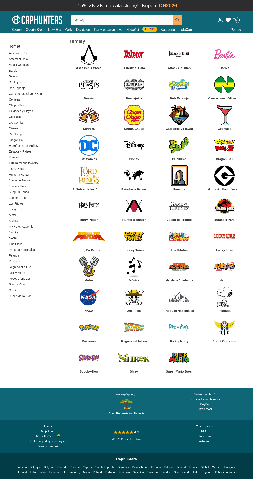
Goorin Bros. (35, 29)
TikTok (205, 431)
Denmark (123, 467)
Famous (14, 157)
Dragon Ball (16, 140)
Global (205, 467)
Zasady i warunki (48, 446)
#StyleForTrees (48, 436)
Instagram (204, 441)
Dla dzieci (83, 29)
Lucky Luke (16, 209)
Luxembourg (72, 472)
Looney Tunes (18, 197)
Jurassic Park (17, 186)
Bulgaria (49, 467)
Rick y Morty (17, 272)
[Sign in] (220, 20)
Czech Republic (105, 467)
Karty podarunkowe (108, 29)
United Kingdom (202, 472)
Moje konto (48, 431)
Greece (216, 467)
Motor (12, 215)
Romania (124, 472)
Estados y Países (20, 151)
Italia (33, 472)
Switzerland (181, 472)
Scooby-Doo (17, 284)
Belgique (35, 467)
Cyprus (87, 467)
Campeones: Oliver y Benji (26, 93)
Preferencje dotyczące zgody (48, 441)
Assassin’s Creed (20, 53)
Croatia (75, 467)
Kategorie (168, 29)
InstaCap (185, 29)
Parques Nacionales (22, 249)
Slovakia (138, 472)
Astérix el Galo (18, 59)
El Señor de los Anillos (23, 145)
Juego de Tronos (20, 180)
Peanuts (14, 255)
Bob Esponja (17, 88)
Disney (13, 128)
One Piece (15, 244)
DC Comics (16, 122)
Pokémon (15, 261)
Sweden (166, 472)
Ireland (22, 472)
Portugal (110, 472)
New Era (54, 29)
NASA (13, 238)
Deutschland (140, 467)
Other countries (225, 472)
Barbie (13, 70)
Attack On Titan (19, 64)
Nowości (132, 29)
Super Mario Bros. (20, 296)
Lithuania (55, 472)
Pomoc (236, 29)
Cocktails (15, 116)
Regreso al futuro (20, 267)
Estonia (169, 467)
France (193, 467)
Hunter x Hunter (19, 174)
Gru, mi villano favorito (23, 163)
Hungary (229, 467)
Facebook (205, 436)
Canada (62, 467)
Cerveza (14, 99)
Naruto (13, 232)
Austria (22, 467)
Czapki (17, 29)
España (156, 467)
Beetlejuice (16, 82)
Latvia (42, 472)
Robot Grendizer (19, 278)
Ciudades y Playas (21, 111)
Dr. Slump (15, 134)
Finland (181, 467)
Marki (69, 29)
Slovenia (152, 472)
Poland (97, 472)
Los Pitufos (16, 203)
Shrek (13, 290)
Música (13, 220)
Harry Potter (17, 168)
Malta (86, 472)
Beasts (13, 76)
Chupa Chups (18, 105)
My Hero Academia (21, 226)
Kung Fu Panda (19, 192)
